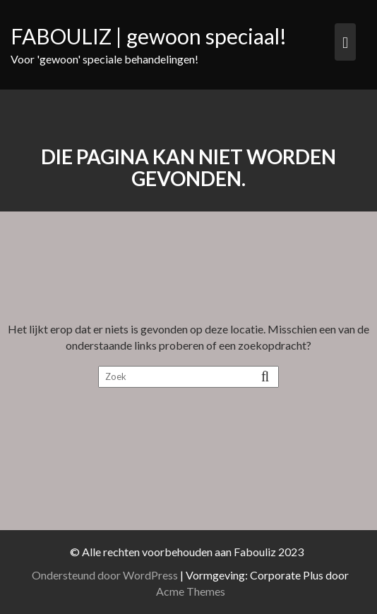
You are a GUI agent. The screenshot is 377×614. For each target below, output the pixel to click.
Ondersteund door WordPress (108, 575)
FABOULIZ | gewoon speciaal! (149, 36)
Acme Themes (192, 591)
